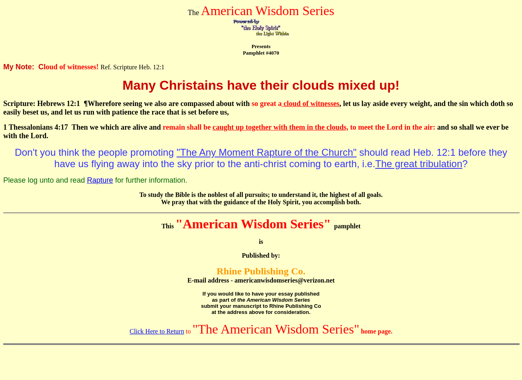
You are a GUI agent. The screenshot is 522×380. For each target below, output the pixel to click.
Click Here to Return (157, 331)
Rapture (100, 180)
